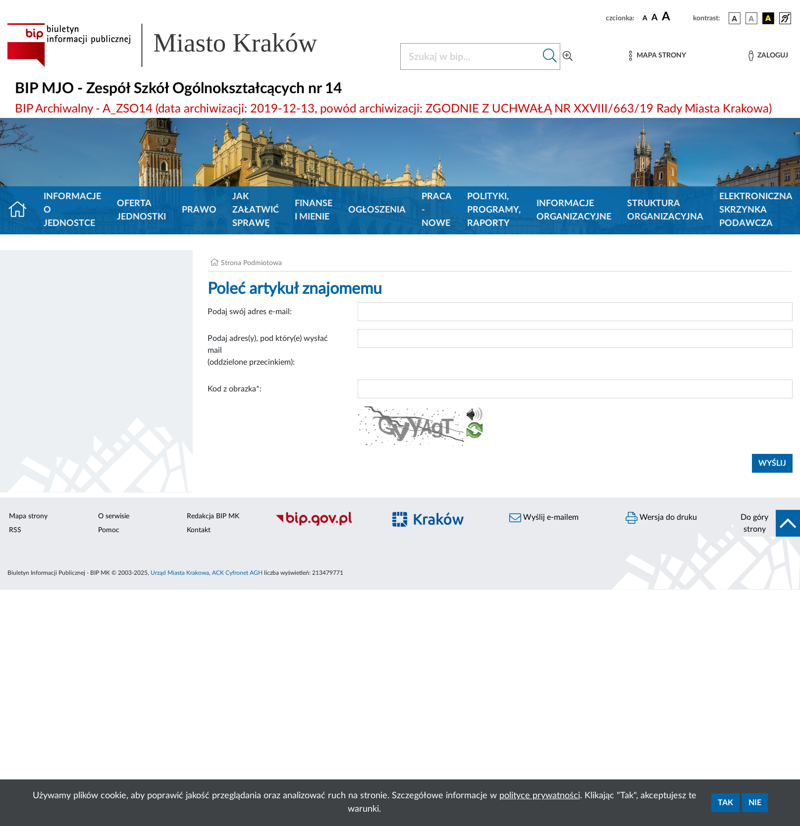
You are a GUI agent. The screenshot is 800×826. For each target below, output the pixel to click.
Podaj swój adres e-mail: (250, 312)
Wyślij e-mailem (544, 518)
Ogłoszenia (377, 210)
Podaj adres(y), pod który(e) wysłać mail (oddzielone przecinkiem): (268, 350)
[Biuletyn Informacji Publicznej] (325, 525)
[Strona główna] (21, 210)
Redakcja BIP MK (213, 516)
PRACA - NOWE (436, 210)
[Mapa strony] (657, 56)
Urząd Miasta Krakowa (180, 573)
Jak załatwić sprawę (255, 210)
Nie (754, 803)
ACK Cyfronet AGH (237, 573)
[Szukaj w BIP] (470, 56)
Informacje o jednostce (72, 210)
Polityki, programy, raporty (494, 210)
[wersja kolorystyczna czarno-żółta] (768, 18)
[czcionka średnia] (654, 18)
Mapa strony (28, 516)
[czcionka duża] (676, 17)
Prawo (199, 210)
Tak (725, 803)
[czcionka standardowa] (644, 18)
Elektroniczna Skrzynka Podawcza (755, 210)
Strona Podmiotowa (251, 263)
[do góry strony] (766, 523)
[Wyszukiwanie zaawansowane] (568, 56)
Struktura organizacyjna (665, 210)
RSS (15, 530)
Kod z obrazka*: (235, 389)
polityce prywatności (539, 795)
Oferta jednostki (141, 210)
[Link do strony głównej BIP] (176, 45)
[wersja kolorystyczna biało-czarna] (751, 18)
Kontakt (199, 530)
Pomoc (108, 530)
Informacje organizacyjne (573, 210)
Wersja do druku (661, 518)
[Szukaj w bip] (550, 56)
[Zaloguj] (768, 56)
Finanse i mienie (313, 210)
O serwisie (113, 516)
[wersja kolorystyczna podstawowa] (734, 18)
